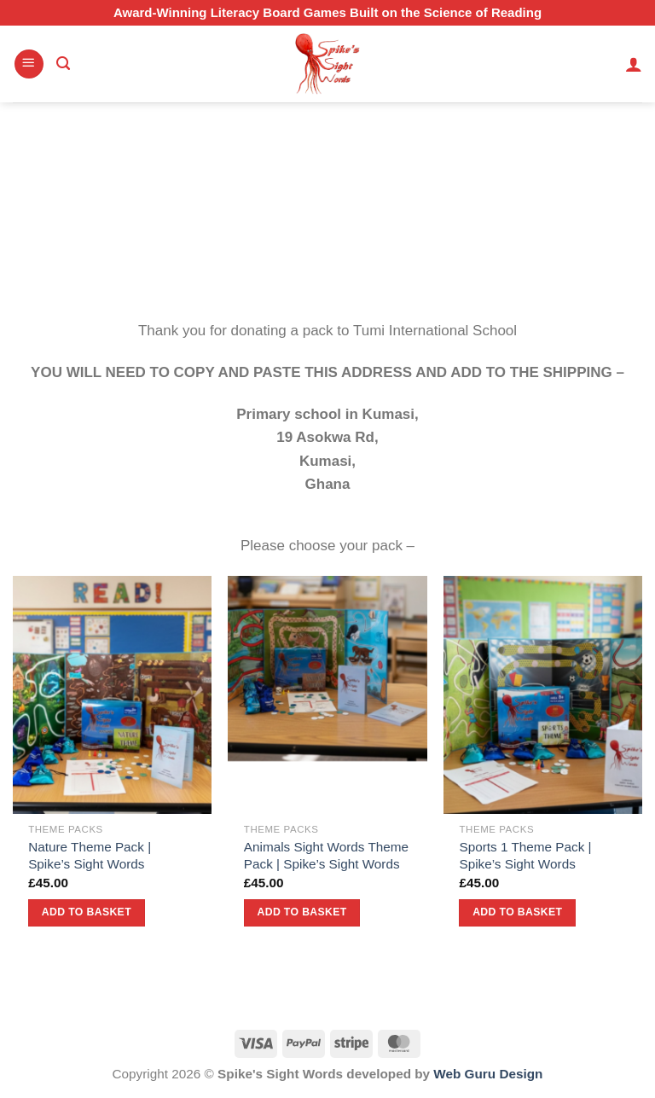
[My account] (633, 64)
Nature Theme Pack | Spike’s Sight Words (89, 855)
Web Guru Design (487, 1073)
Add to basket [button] (86, 912)
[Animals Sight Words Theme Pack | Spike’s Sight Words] (327, 695)
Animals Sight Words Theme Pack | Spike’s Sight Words (326, 855)
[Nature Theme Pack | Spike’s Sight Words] (112, 695)
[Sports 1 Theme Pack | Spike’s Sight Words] (542, 695)
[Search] (63, 64)
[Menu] (28, 64)
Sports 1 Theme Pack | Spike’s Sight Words (525, 855)
